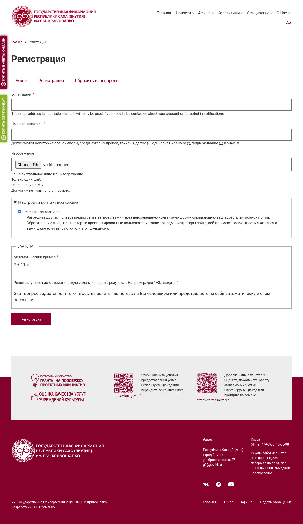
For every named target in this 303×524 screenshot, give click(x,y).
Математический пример (35, 257)
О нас (284, 15)
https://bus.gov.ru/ (127, 396)
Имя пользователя (27, 124)
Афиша (206, 15)
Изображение (22, 153)
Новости (185, 15)
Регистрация (53, 81)
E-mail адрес (21, 94)
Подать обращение (276, 502)
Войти (22, 80)
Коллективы (231, 15)
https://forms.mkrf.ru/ (213, 400)
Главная (164, 13)
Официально (260, 15)
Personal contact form (42, 212)
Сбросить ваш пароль (96, 80)
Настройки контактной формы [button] (49, 202)
